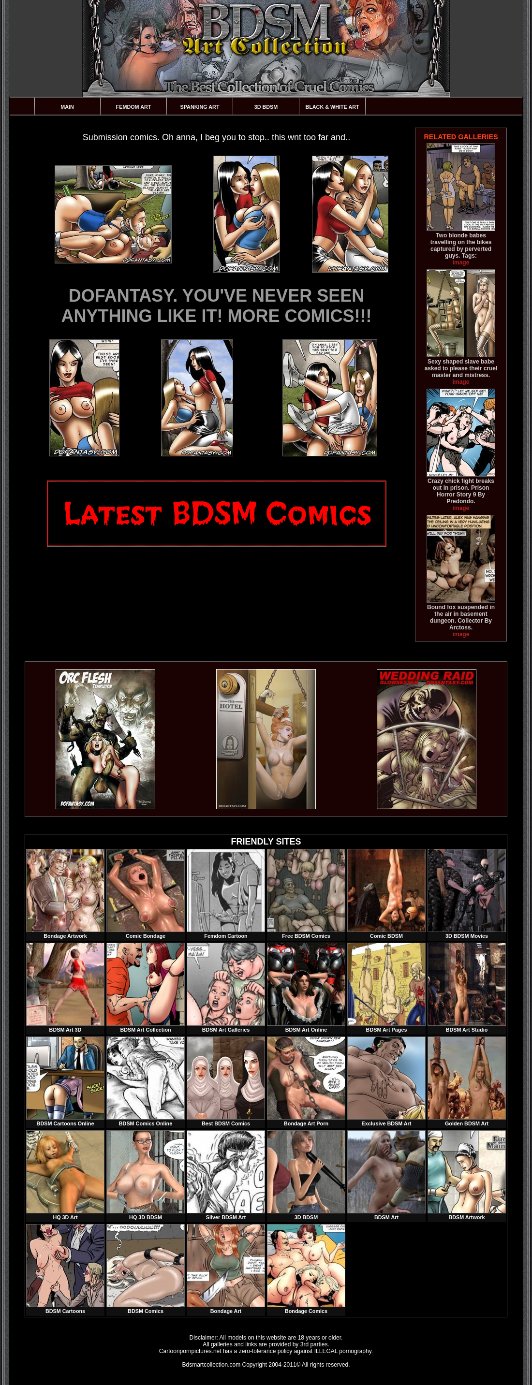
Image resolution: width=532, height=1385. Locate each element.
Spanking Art (200, 107)
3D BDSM (266, 107)
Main (67, 107)
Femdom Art (133, 107)
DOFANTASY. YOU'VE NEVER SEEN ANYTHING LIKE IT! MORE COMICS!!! (216, 306)
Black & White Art (332, 107)
